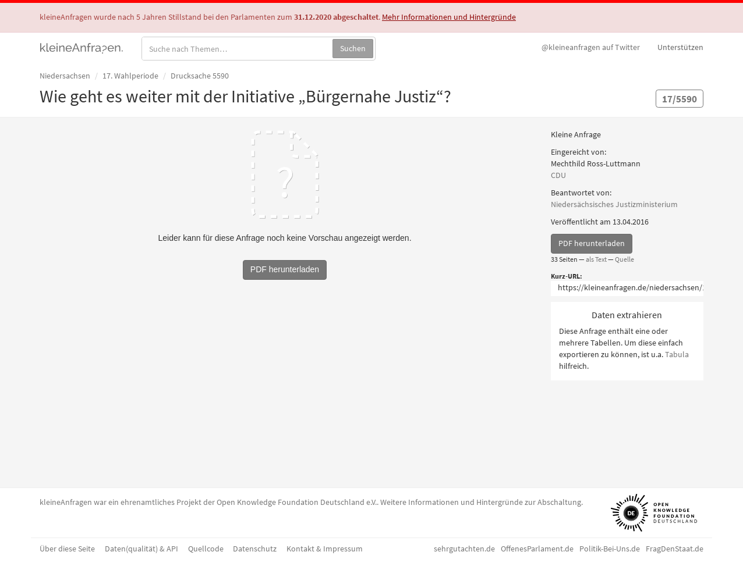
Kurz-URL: (566, 276)
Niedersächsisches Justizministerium (614, 204)
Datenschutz (255, 548)
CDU (558, 175)
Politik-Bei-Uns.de (609, 548)
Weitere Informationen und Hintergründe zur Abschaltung (480, 502)
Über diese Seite (67, 548)
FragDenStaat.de (674, 548)
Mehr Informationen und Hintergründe (449, 17)
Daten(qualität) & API (141, 548)
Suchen (353, 48)
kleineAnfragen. (82, 47)
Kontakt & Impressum (324, 548)
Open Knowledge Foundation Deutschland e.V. (297, 502)
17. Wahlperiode (130, 75)
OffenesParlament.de (537, 548)
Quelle (624, 259)
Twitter (591, 47)
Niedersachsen (65, 75)
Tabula (677, 354)
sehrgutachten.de (464, 548)
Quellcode (206, 548)
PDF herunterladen (591, 243)
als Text (596, 259)
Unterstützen (680, 47)
